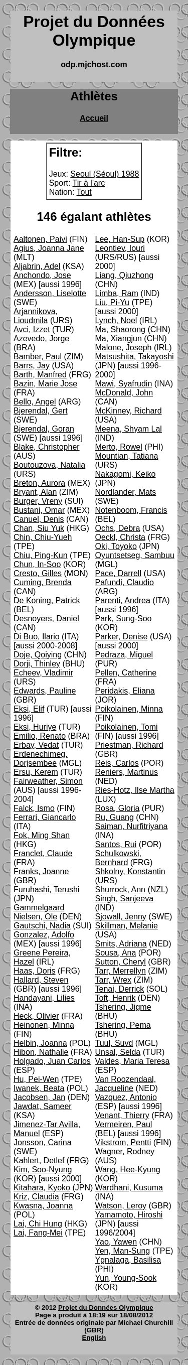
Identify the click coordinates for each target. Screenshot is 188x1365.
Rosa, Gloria (117, 808)
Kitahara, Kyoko (42, 1187)
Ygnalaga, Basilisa (128, 1260)
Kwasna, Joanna (43, 1205)
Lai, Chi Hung (38, 1223)
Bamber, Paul (38, 356)
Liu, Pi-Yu (112, 302)
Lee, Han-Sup (120, 239)
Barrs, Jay (32, 365)
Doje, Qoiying (38, 654)
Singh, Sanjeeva (124, 898)
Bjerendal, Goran (44, 429)
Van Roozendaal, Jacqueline (125, 1084)
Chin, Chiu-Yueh (43, 537)
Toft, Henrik (115, 998)
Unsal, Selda (118, 1052)
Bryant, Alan (35, 492)
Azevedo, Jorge (41, 338)
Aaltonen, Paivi (40, 239)
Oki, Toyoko (116, 546)
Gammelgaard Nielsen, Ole (39, 912)
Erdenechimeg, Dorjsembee (41, 758)
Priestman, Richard (129, 745)
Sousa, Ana (115, 952)
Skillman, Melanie (126, 925)
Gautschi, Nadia (42, 925)
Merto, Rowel (118, 447)
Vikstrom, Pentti (123, 1142)
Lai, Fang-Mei (38, 1232)
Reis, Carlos (117, 763)
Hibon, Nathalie (41, 1052)
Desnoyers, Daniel (46, 618)
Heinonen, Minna (44, 1025)
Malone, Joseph (123, 347)
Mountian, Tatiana (126, 456)
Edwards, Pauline (45, 691)
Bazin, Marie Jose (45, 383)
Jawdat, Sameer (43, 1106)
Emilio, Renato (40, 736)
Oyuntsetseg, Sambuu (134, 555)
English (94, 1337)
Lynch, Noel (116, 320)
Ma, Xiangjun (118, 338)
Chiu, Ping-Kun (41, 555)
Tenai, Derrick (119, 989)
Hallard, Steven (41, 980)
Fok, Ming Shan (42, 835)
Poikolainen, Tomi (126, 727)
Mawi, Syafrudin (123, 383)
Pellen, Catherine (126, 672)
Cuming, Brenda (43, 582)
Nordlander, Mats (125, 492)
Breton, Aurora (39, 483)
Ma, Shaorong (120, 329)
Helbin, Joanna (40, 1043)
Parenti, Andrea (122, 600)
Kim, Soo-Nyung (43, 1169)
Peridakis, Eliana (125, 691)
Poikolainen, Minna (129, 709)
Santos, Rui (116, 844)
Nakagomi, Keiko (125, 474)
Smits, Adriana (121, 943)
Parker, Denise (121, 636)
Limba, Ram (116, 293)
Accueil (94, 118)
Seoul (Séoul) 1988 (104, 174)
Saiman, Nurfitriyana (131, 826)
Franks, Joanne (41, 871)
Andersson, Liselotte (50, 293)
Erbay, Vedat (36, 745)
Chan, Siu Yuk (39, 528)
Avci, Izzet (32, 329)
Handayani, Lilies (44, 998)
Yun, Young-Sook (126, 1278)
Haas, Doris (35, 971)
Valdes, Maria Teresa (132, 1061)
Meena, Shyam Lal (128, 429)
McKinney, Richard (128, 410)
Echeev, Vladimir (43, 672)
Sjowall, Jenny (120, 916)
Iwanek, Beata (39, 1088)
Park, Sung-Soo (123, 618)
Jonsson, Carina (43, 1142)
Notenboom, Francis (131, 510)
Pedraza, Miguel (124, 654)
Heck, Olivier (36, 1016)
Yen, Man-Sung (122, 1251)
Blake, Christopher (47, 447)
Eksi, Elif (29, 709)
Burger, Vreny (38, 501)
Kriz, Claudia (36, 1196)
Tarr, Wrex (113, 980)
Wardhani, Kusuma (129, 1187)
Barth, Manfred (40, 374)
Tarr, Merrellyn (120, 971)
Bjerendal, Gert (41, 410)
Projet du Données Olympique (105, 1307)
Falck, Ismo (34, 808)
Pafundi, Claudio (124, 582)
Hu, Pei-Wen (36, 1079)
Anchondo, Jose (42, 275)
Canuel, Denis (39, 519)
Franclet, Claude (43, 853)
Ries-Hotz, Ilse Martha (134, 790)
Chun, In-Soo (37, 564)
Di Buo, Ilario (37, 636)
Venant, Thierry (122, 1115)
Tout (84, 192)
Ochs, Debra (117, 528)
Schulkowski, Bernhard (118, 858)
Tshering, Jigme (123, 1007)
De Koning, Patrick (47, 600)
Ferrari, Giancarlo (45, 817)
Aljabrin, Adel (37, 266)
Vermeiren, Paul (123, 1124)
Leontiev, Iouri (120, 248)
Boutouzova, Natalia (49, 465)
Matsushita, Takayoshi (134, 356)
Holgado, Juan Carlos (52, 1061)
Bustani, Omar (39, 510)
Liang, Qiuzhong (124, 275)
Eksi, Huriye (35, 727)
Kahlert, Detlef (39, 1160)
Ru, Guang (114, 817)
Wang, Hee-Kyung (127, 1169)
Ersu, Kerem (36, 772)
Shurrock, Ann (120, 889)
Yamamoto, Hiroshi (129, 1214)
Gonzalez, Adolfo (44, 934)
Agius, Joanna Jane (49, 248)
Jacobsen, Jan (39, 1097)
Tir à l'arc (89, 183)
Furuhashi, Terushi (46, 889)
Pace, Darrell (118, 573)
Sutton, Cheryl (120, 962)
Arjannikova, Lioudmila (36, 316)
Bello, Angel (35, 401)
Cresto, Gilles (38, 573)
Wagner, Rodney (125, 1151)
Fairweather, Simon (48, 781)
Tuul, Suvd (114, 1043)
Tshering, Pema (123, 1025)
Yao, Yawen (116, 1242)
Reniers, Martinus (126, 772)
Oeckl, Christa (120, 537)
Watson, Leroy (121, 1205)
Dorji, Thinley (37, 663)
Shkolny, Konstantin (130, 871)
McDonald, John (124, 392)
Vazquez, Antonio (126, 1097)
